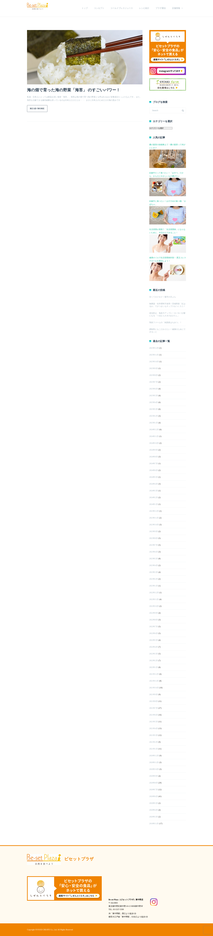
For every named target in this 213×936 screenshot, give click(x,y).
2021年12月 (154, 674)
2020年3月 (153, 817)
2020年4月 (153, 810)
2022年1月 (153, 667)
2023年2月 (153, 579)
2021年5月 (153, 722)
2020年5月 (153, 803)
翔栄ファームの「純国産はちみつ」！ (165, 322)
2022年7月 (153, 627)
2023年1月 (153, 586)
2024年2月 (153, 497)
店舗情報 (176, 8)
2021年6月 (153, 715)
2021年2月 (153, 742)
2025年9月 (153, 368)
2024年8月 (153, 457)
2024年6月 (153, 470)
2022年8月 (153, 620)
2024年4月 (153, 484)
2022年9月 (153, 613)
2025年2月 (153, 416)
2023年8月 (153, 538)
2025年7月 (153, 382)
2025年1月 (153, 423)
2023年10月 (154, 525)
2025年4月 (153, 402)
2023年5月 (153, 559)
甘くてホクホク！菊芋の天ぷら (162, 297)
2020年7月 (153, 790)
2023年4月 (153, 565)
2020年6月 (153, 796)
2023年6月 (153, 552)
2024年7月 (153, 463)
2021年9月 (153, 694)
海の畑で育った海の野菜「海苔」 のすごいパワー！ (75, 90)
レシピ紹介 (144, 8)
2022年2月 (153, 661)
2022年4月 (153, 647)
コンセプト (99, 8)
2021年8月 (153, 701)
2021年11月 (154, 681)
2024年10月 (154, 443)
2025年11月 (154, 355)
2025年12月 (154, 348)
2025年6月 (153, 389)
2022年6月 (153, 633)
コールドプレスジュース (121, 8)
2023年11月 (154, 518)
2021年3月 (153, 735)
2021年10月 (154, 688)
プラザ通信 (161, 8)
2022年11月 (154, 599)
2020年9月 (153, 776)
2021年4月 (153, 728)
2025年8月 (153, 375)
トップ (85, 8)
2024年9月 (153, 450)
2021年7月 (153, 708)
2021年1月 (153, 749)
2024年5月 (153, 477)
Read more (37, 108)
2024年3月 (153, 491)
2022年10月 (154, 606)
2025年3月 (153, 409)
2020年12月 (154, 756)
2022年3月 (153, 654)
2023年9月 (153, 531)
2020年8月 (153, 783)
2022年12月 (154, 593)
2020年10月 (154, 769)
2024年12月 (154, 430)
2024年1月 (153, 504)
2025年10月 (154, 362)
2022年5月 (153, 640)
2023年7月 (153, 545)
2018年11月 (154, 824)
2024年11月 (154, 436)
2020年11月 (154, 762)
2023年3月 (153, 572)
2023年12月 (154, 511)
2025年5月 (153, 396)
